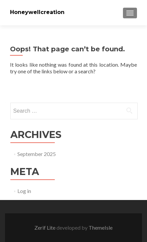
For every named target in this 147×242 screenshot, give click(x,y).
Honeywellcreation (37, 12)
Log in (24, 191)
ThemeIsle (101, 227)
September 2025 (36, 154)
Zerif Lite (45, 227)
